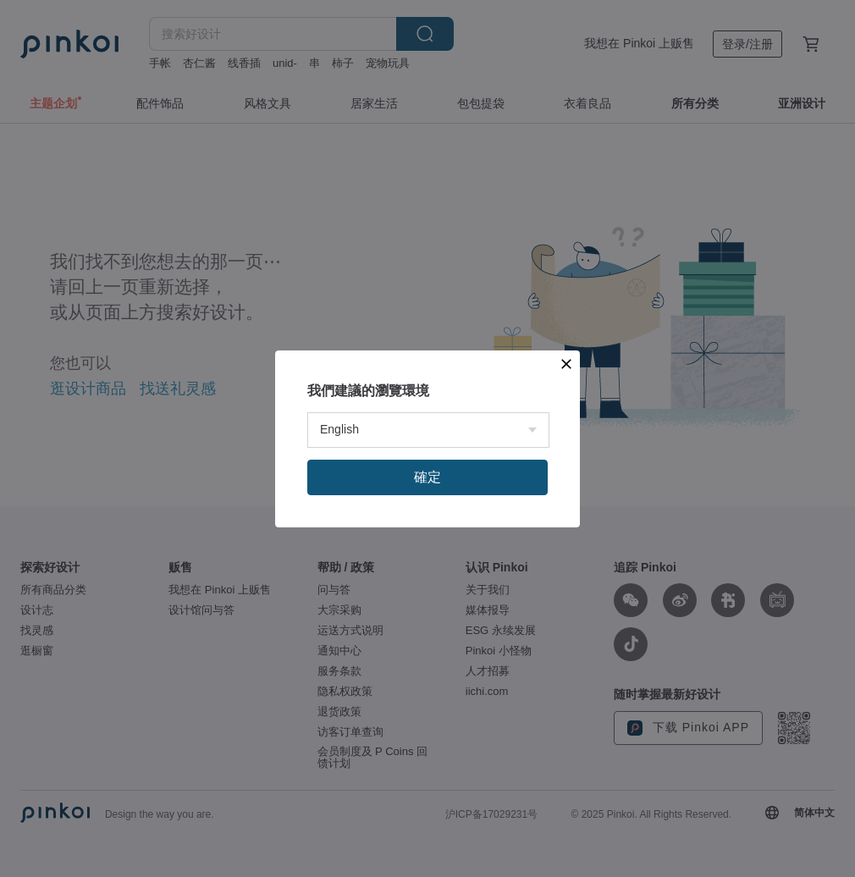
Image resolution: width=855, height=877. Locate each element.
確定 (427, 477)
